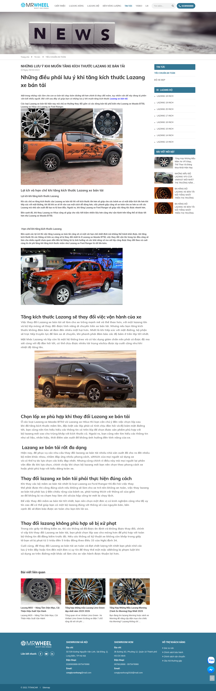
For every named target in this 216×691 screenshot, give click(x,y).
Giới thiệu (60, 6)
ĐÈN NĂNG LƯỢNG (112, 6)
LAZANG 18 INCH (164, 96)
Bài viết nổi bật (165, 151)
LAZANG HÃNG (76, 6)
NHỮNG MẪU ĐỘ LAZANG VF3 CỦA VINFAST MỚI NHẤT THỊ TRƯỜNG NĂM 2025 (184, 178)
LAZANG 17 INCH (164, 115)
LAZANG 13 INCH (164, 142)
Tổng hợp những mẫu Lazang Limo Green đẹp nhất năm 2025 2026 (85, 609)
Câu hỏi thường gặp (172, 661)
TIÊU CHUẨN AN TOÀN (56, 57)
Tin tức (128, 6)
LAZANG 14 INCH (164, 135)
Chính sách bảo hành (172, 652)
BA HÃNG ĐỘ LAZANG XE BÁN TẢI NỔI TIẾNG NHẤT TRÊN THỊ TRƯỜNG (185, 193)
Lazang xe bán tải (118, 98)
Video (139, 6)
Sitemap (46, 687)
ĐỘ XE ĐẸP (159, 80)
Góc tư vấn (168, 648)
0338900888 (186, 6)
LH (147, 6)
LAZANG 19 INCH (164, 102)
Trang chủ (25, 57)
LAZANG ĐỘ (93, 6)
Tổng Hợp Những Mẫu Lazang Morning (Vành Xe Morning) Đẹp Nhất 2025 (128, 609)
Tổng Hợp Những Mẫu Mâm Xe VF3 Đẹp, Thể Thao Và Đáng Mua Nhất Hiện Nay (185, 163)
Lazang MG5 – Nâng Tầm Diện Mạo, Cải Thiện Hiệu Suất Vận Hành (40, 609)
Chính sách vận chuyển (173, 656)
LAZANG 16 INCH (164, 122)
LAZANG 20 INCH (164, 109)
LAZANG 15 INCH (164, 129)
